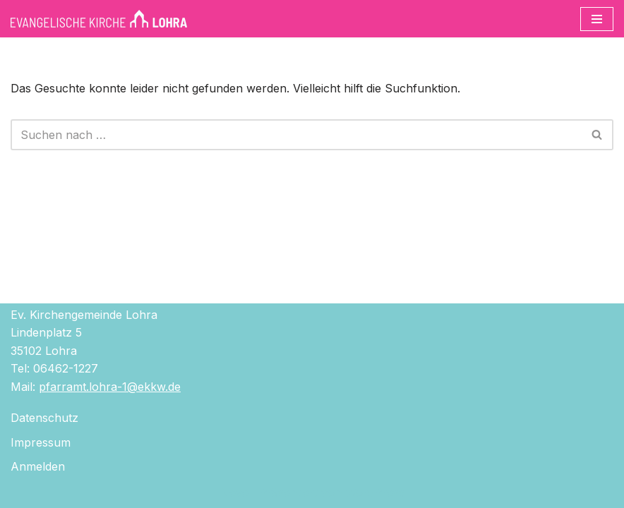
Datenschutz (44, 418)
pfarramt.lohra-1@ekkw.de (110, 387)
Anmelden (38, 466)
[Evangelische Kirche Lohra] (99, 19)
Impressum (41, 442)
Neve (234, 492)
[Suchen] (296, 134)
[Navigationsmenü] (596, 19)
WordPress (374, 492)
